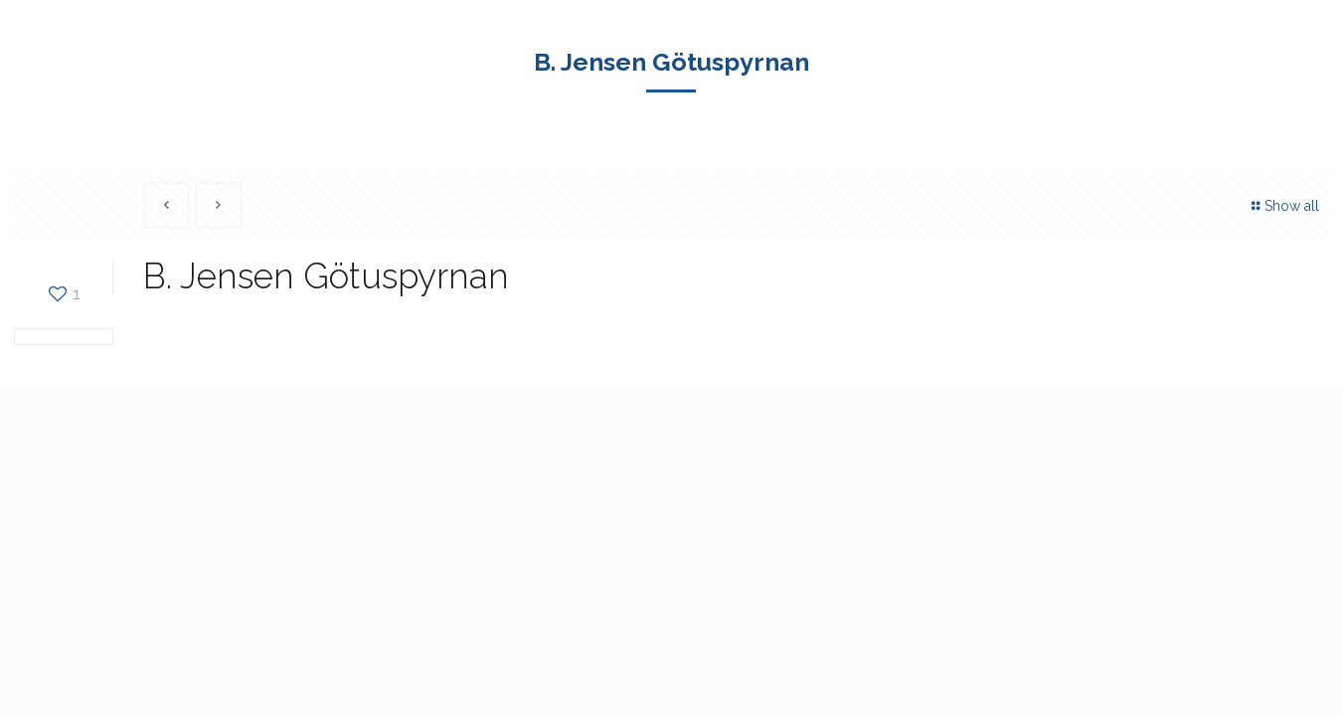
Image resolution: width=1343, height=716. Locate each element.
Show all (1283, 206)
